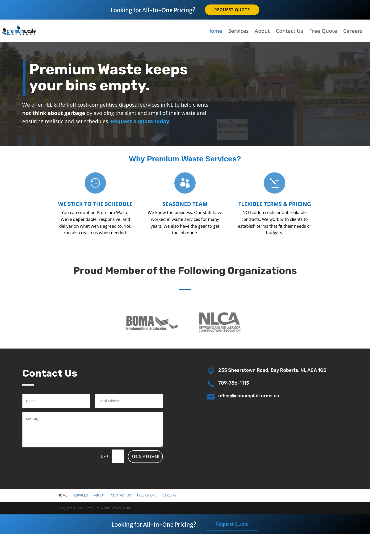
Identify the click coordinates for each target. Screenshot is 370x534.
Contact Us (289, 31)
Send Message (145, 456)
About (262, 31)
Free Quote (323, 31)
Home (214, 31)
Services (238, 31)
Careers (352, 31)
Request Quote (232, 9)
